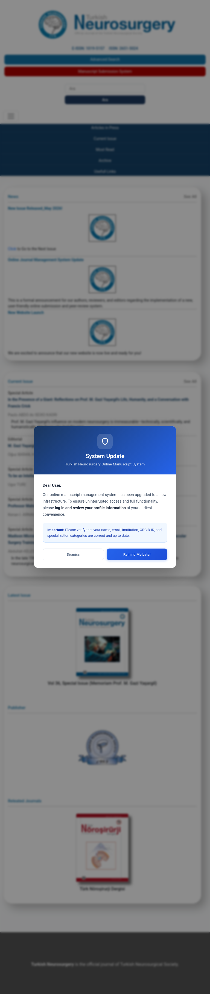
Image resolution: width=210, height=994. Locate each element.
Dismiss (73, 554)
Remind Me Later (137, 554)
